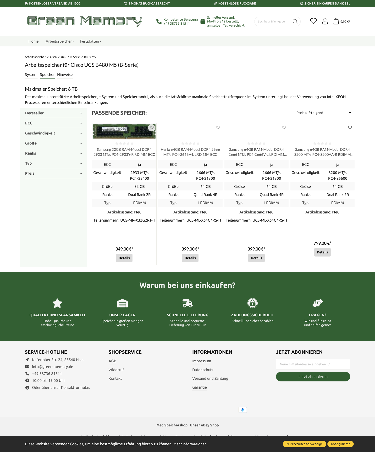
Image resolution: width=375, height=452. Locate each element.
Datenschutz (203, 370)
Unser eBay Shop (205, 426)
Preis (53, 173)
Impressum (201, 361)
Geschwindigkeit (53, 133)
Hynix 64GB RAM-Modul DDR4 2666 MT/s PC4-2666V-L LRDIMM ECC (190, 152)
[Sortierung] (324, 113)
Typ (53, 163)
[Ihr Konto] (323, 21)
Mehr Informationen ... (192, 444)
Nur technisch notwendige (305, 444)
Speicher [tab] (47, 74)
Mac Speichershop (171, 426)
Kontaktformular (75, 388)
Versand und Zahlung (210, 379)
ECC (53, 123)
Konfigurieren (340, 444)
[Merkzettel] (311, 21)
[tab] (31, 74)
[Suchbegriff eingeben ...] (271, 21)
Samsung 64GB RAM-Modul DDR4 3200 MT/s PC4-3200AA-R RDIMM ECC (322, 152)
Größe (53, 143)
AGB (112, 361)
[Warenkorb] (341, 21)
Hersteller (53, 113)
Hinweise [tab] (65, 74)
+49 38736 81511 (177, 23)
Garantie (199, 388)
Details (124, 259)
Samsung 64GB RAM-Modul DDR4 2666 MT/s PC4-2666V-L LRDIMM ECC (256, 152)
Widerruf (116, 370)
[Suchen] (293, 21)
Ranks (53, 153)
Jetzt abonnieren (313, 377)
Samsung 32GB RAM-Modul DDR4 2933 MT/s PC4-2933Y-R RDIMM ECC (124, 152)
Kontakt (115, 379)
